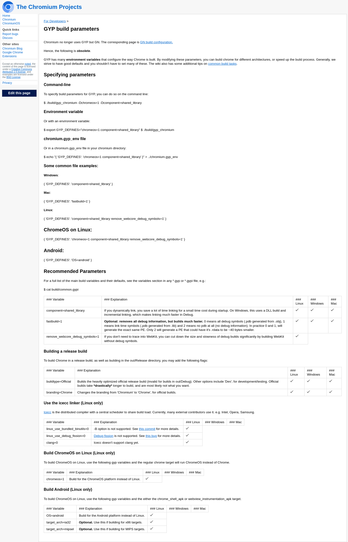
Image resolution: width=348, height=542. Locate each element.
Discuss (7, 38)
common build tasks (222, 63)
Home (6, 15)
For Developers (55, 21)
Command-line (57, 85)
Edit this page (19, 93)
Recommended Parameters (75, 271)
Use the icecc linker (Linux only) (73, 403)
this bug (151, 436)
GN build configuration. (156, 42)
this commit (147, 429)
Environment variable (63, 112)
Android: (54, 250)
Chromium (9, 19)
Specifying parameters (70, 74)
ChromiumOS (11, 23)
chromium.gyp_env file (65, 139)
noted (28, 64)
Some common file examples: (71, 166)
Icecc (47, 412)
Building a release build (65, 351)
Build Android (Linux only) (68, 489)
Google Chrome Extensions (12, 54)
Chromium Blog (12, 48)
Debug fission (103, 436)
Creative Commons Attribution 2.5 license (17, 70)
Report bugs (10, 34)
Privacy (7, 83)
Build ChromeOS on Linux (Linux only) (79, 453)
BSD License (14, 77)
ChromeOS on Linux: (68, 229)
